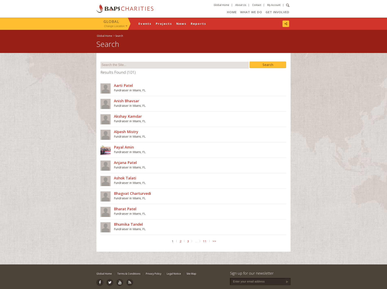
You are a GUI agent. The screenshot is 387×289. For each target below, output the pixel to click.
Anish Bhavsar (126, 100)
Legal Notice (174, 273)
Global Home (221, 5)
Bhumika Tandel (128, 224)
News (181, 24)
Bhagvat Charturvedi (132, 193)
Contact (256, 5)
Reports (198, 24)
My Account (273, 5)
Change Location (114, 26)
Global (111, 21)
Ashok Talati (125, 178)
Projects (164, 24)
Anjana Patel (125, 162)
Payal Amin (124, 147)
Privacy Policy (153, 273)
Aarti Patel (123, 85)
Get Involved (277, 12)
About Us (240, 5)
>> (214, 241)
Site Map (191, 273)
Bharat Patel (125, 208)
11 (205, 241)
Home (232, 12)
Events (145, 24)
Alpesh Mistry (126, 131)
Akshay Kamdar (128, 116)
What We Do (251, 12)
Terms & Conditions (128, 273)
